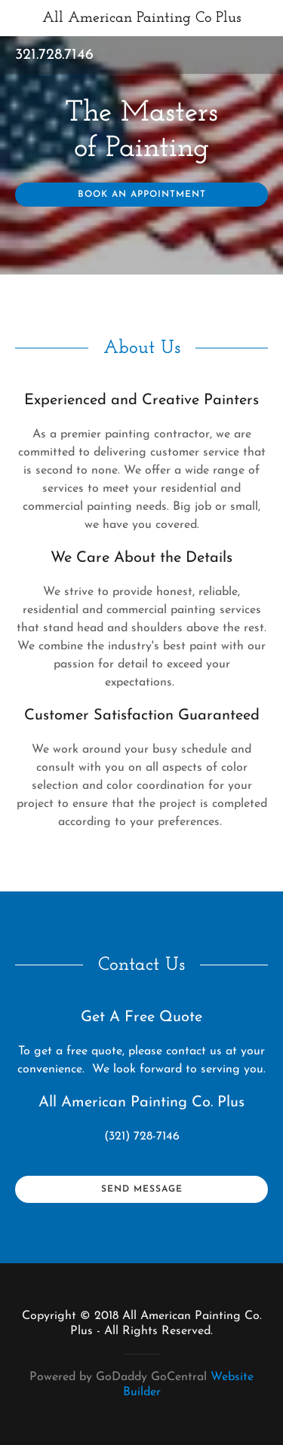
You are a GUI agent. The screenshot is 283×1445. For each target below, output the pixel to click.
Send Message (142, 1189)
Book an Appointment (142, 194)
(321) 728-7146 (142, 1137)
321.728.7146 (54, 55)
